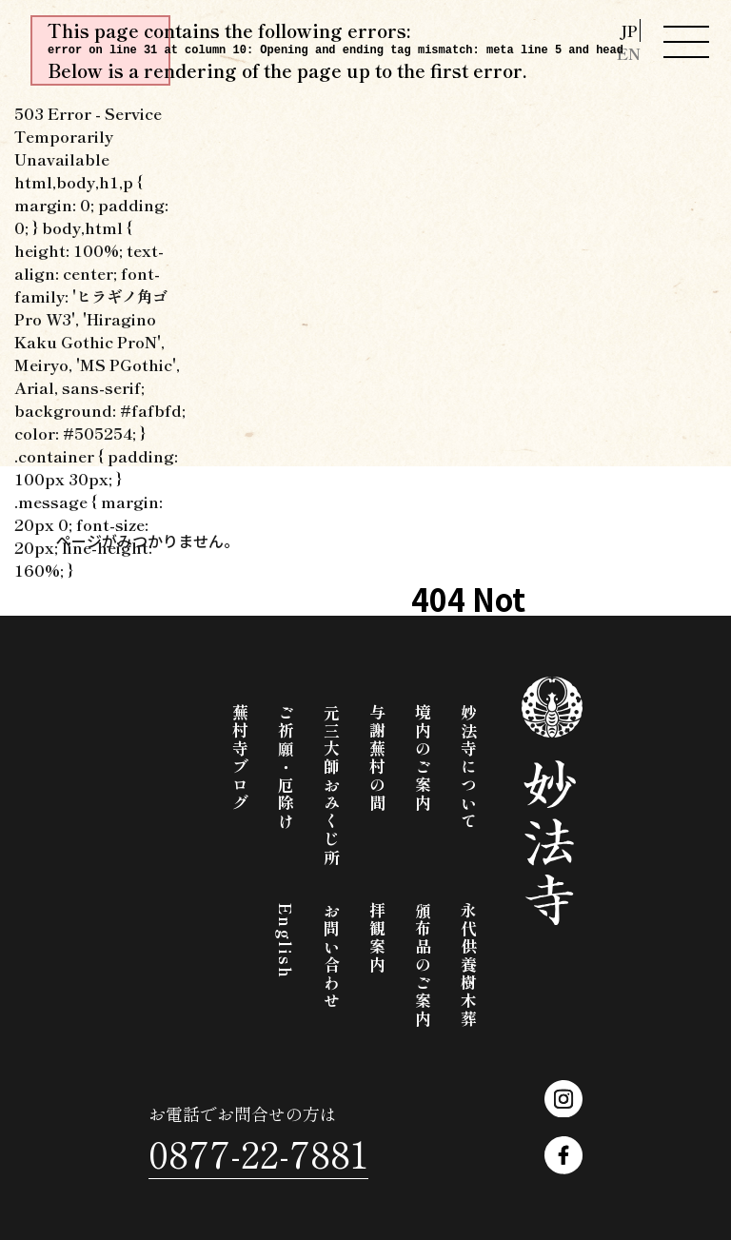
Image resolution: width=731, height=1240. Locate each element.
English (286, 940)
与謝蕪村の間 (377, 758)
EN (629, 54)
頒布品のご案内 (423, 965)
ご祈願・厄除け (286, 767)
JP (629, 31)
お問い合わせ (332, 956)
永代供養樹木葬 (469, 965)
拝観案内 (377, 938)
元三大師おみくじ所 (332, 785)
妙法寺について (469, 767)
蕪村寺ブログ (240, 758)
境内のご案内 (423, 758)
